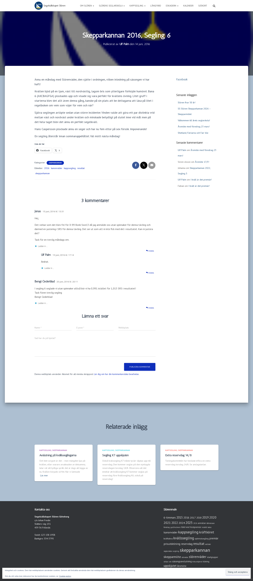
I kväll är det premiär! (201, 179)
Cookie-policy (65, 576)
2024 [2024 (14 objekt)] (181, 523)
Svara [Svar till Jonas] (150, 251)
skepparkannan (42, 173)
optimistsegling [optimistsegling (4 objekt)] (202, 538)
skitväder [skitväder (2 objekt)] (185, 557)
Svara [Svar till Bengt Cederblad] (150, 308)
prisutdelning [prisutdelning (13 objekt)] (172, 544)
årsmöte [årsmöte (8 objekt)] (181, 565)
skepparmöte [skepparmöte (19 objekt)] (172, 557)
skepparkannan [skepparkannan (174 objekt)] (195, 550)
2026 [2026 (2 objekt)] (195, 523)
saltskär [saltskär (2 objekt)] (208, 544)
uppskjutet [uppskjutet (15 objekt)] (170, 566)
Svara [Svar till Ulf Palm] (150, 273)
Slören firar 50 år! (186, 102)
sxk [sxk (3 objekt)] (170, 561)
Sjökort (202, 5)
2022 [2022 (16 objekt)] (174, 523)
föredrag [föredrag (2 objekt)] (167, 527)
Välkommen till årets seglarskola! (194, 120)
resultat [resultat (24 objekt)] (198, 543)
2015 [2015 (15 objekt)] (179, 517)
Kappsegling (138, 5)
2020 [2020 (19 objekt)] (212, 517)
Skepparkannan (55, 163)
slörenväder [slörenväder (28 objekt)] (197, 557)
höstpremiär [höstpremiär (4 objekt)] (195, 527)
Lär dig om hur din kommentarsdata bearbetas (116, 374)
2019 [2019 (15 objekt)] (205, 517)
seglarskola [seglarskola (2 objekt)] (168, 551)
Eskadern (172, 5)
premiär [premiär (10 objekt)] (213, 538)
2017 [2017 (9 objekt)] (193, 517)
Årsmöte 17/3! (202, 161)
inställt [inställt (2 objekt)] (204, 527)
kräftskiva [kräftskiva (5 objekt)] (168, 538)
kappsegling (70, 168)
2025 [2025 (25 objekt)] (189, 522)
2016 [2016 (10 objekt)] (186, 517)
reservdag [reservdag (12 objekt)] (186, 544)
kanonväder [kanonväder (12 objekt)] (170, 532)
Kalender (188, 5)
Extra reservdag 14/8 (178, 455)
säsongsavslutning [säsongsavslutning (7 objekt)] (182, 561)
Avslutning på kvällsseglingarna (57, 455)
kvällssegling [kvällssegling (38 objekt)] (183, 538)
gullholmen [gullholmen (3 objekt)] (175, 527)
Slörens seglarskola (112, 5)
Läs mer (44, 475)
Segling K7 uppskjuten (115, 455)
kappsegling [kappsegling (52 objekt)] (188, 532)
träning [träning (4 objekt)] (206, 561)
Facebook (182, 79)
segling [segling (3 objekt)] (175, 551)
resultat (81, 168)
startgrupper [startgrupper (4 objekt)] (212, 557)
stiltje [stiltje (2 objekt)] (166, 562)
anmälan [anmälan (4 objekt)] (202, 523)
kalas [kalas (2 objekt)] (209, 527)
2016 (46, 168)
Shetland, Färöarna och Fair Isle (193, 132)
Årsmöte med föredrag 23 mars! (194, 126)
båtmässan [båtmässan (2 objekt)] (211, 523)
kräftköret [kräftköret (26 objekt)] (206, 532)
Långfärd (155, 5)
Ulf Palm (46, 255)
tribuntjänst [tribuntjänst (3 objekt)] (197, 561)
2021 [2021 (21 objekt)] (167, 523)
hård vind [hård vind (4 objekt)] (185, 527)
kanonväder (56, 168)
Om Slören (87, 5)
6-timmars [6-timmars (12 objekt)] (170, 517)
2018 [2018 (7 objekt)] (199, 517)
